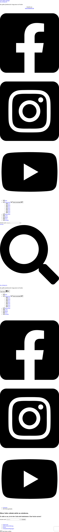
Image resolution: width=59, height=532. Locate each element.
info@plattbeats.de (29, 8)
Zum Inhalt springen (5, 0)
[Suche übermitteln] (20, 223)
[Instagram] (29, 144)
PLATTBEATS (3, 2)
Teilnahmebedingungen (8, 528)
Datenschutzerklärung (8, 526)
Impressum (5, 524)
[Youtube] (29, 198)
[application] (12, 202)
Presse (4, 527)
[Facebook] (29, 76)
